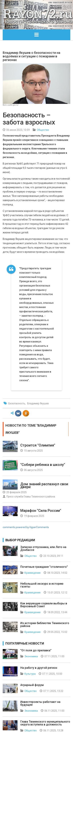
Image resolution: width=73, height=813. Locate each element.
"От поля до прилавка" (35, 650)
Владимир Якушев (38, 403)
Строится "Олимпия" (37, 445)
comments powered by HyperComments (26, 527)
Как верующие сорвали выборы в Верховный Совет (43, 605)
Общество (43, 129)
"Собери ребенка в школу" (42, 464)
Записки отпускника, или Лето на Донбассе (43, 548)
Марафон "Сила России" (40, 510)
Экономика (31, 656)
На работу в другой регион (38, 667)
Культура (30, 673)
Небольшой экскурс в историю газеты (41, 585)
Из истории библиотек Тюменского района (44, 624)
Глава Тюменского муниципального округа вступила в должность (45, 723)
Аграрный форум (32, 685)
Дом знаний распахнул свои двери (44, 485)
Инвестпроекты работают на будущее (40, 703)
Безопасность (16, 403)
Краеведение (32, 572)
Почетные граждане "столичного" (44, 566)
